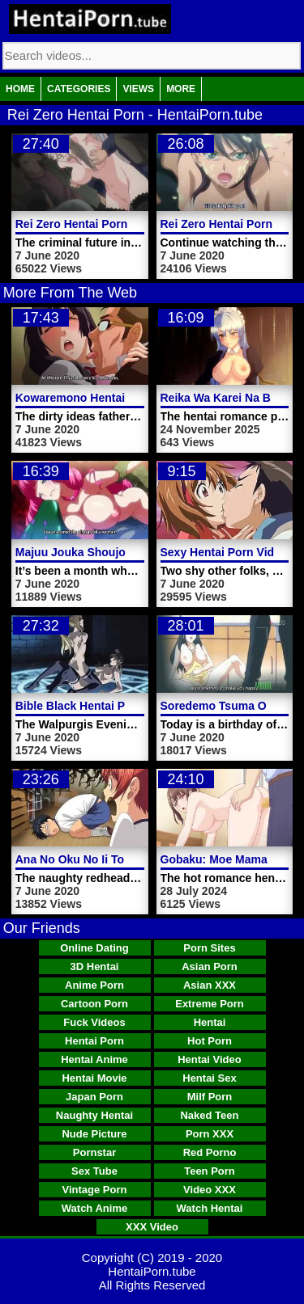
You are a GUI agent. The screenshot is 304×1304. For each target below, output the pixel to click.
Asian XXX (209, 985)
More (180, 89)
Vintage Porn (94, 1190)
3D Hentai (95, 966)
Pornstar (94, 1152)
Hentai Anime (94, 1059)
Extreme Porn (209, 1004)
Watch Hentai (210, 1208)
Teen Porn (209, 1171)
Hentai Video (210, 1059)
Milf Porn (210, 1097)
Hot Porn (209, 1041)
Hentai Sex (209, 1078)
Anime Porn (94, 985)
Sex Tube (94, 1171)
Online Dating (94, 948)
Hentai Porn (94, 1041)
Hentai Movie (94, 1078)
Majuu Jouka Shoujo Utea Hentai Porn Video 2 (139, 552)
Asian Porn (210, 966)
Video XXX (209, 1190)
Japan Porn (94, 1097)
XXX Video (152, 1227)
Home (20, 89)
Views (138, 89)
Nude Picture (94, 1134)
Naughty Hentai (94, 1115)
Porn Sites (209, 948)
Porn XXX (209, 1134)
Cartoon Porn (94, 1004)
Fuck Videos (94, 1022)
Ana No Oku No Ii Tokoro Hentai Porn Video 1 (137, 859)
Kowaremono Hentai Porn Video (101, 397)
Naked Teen (209, 1115)
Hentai (210, 1022)
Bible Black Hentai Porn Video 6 (100, 705)
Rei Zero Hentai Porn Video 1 (93, 223)
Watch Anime (94, 1208)
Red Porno (210, 1152)
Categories (78, 89)
